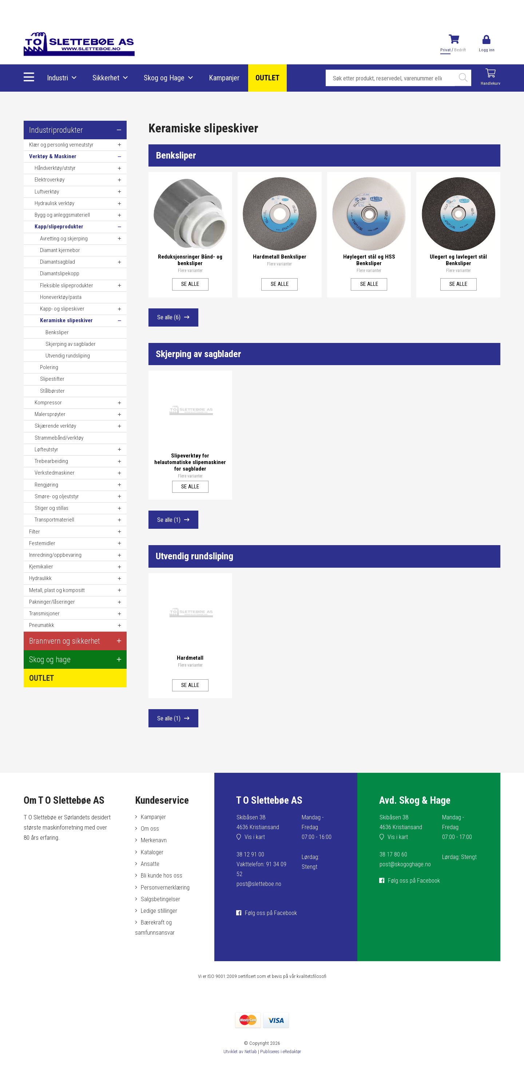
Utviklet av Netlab (239, 1060)
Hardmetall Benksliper (279, 255)
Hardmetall (190, 660)
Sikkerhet (106, 78)
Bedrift (459, 49)
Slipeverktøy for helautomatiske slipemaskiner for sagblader (190, 462)
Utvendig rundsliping (196, 560)
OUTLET (268, 78)
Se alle (190, 282)
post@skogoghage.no (406, 870)
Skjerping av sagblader (201, 356)
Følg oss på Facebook (271, 918)
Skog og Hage (164, 78)
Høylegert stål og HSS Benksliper (369, 258)
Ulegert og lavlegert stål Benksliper (458, 258)
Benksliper (177, 155)
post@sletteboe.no (260, 890)
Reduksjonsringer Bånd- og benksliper (190, 258)
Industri (57, 78)
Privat (445, 49)
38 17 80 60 (393, 860)
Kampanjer (224, 78)
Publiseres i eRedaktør (280, 1060)
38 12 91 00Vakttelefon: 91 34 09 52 (262, 870)
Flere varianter (190, 269)
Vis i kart (255, 843)
